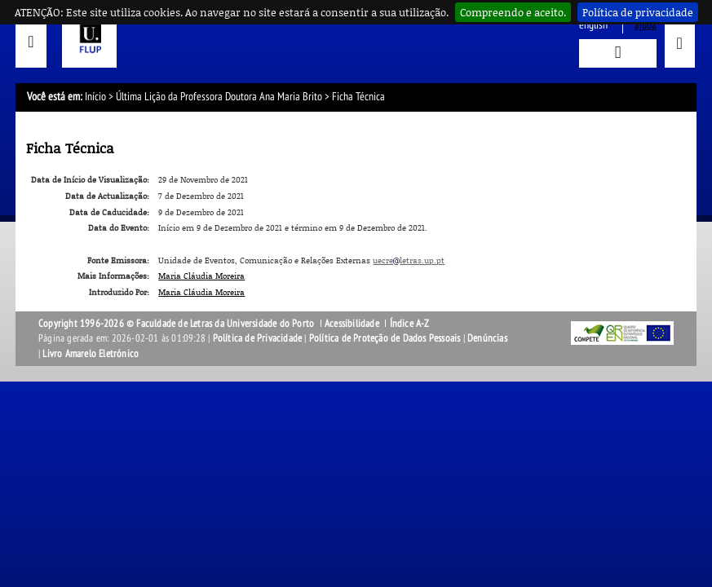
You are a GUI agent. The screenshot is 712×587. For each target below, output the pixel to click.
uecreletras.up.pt (408, 260)
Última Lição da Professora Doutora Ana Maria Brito (219, 97)
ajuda (646, 25)
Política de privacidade (637, 12)
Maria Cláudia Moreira (201, 275)
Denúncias (487, 338)
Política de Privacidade (258, 338)
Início (95, 97)
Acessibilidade (352, 323)
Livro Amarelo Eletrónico (90, 353)
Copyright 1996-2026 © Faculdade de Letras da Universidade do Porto (177, 323)
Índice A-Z (410, 323)
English (593, 25)
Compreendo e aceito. (513, 12)
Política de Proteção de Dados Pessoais (385, 338)
